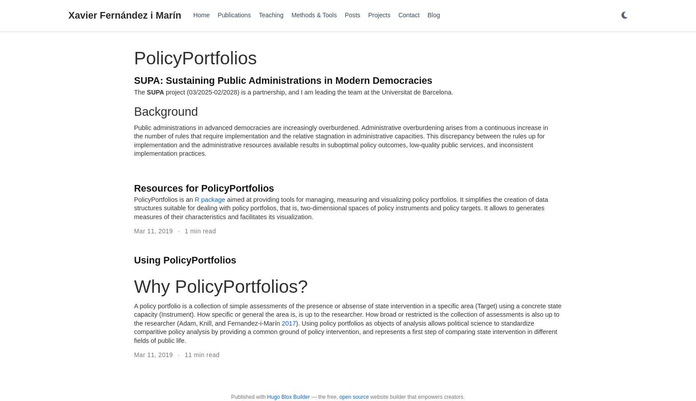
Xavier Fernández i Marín (124, 15)
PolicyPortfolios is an (164, 199)
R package (210, 199)
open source (354, 397)
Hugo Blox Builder (288, 397)
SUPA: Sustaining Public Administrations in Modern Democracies (283, 80)
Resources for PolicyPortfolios (204, 188)
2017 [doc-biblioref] (289, 323)
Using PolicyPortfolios (185, 260)
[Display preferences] (624, 16)
